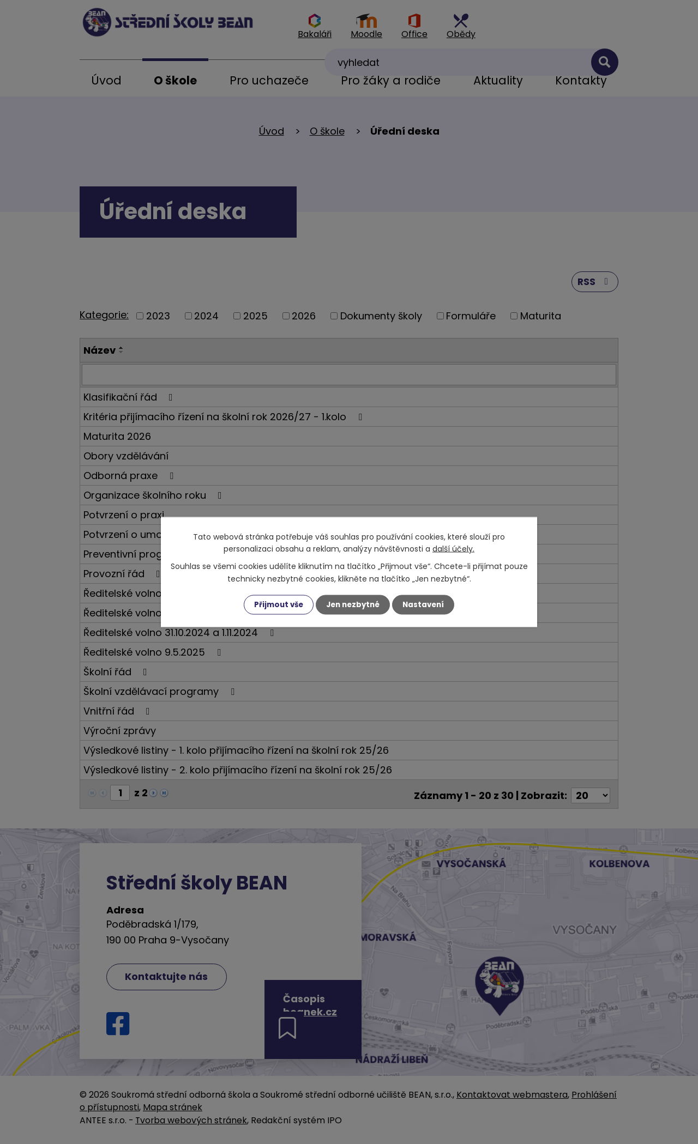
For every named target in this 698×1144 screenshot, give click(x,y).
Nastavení (426, 604)
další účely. (453, 548)
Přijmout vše (276, 604)
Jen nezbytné (353, 604)
